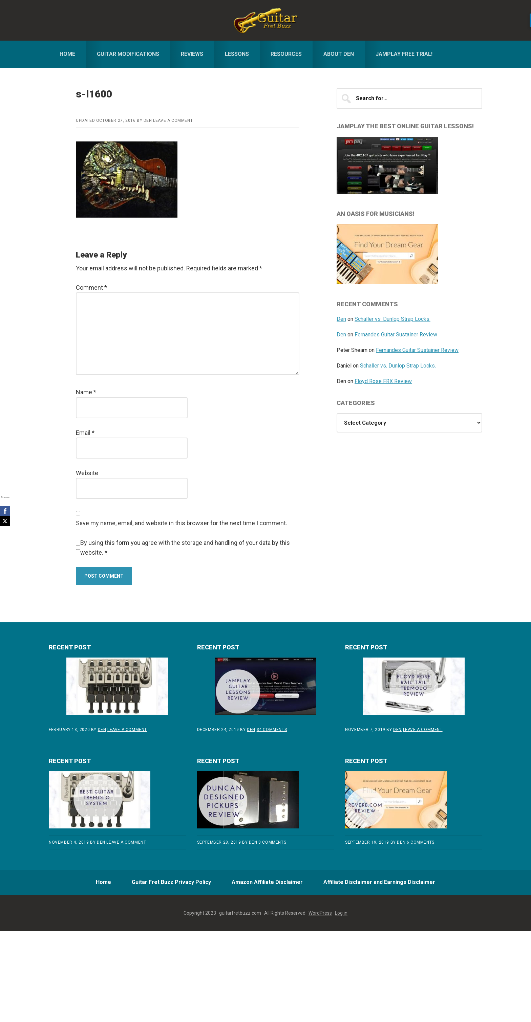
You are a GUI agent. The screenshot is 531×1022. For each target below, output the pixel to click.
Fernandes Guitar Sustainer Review (396, 334)
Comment (91, 287)
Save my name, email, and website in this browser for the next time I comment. (181, 523)
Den (341, 319)
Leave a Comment (173, 120)
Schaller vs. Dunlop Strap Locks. (392, 319)
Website (87, 472)
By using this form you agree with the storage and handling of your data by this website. (185, 547)
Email (85, 432)
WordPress (320, 915)
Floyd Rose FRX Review (383, 381)
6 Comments (420, 842)
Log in (341, 915)
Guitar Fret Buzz (265, 20)
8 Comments (272, 842)
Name (86, 392)
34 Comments (272, 729)
